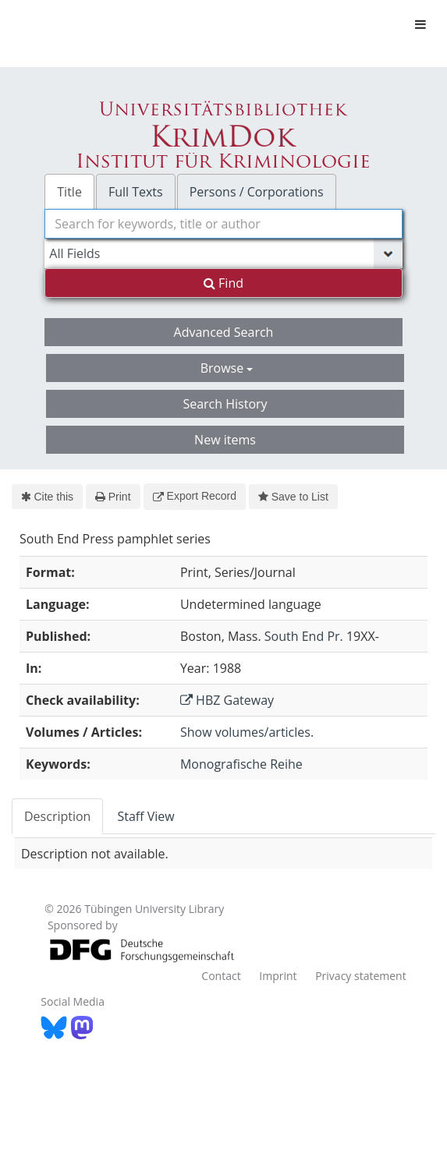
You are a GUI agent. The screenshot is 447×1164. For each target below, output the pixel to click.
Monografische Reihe (241, 764)
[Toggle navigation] (420, 24)
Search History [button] (225, 403)
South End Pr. (303, 636)
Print (112, 496)
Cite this (47, 496)
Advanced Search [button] (224, 332)
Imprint (277, 975)
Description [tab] (57, 816)
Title (69, 191)
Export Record (194, 496)
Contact (220, 975)
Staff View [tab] (145, 816)
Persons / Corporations (257, 191)
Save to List (293, 496)
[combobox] (223, 224)
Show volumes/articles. (247, 732)
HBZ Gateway (227, 700)
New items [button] (225, 439)
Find (223, 283)
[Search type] (223, 253)
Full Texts (135, 191)
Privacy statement (360, 975)
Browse (227, 368)
